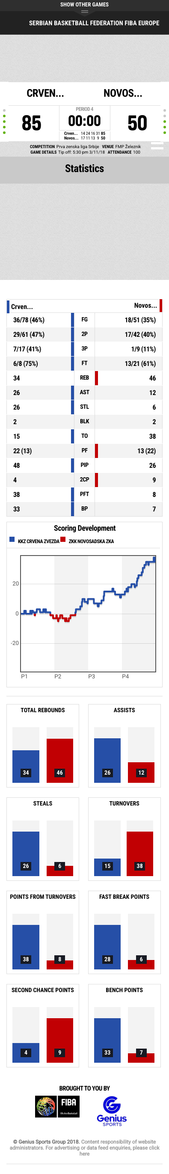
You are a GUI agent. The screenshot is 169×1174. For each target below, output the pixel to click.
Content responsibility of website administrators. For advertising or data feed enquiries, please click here (84, 1148)
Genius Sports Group (111, 1111)
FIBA (57, 1111)
